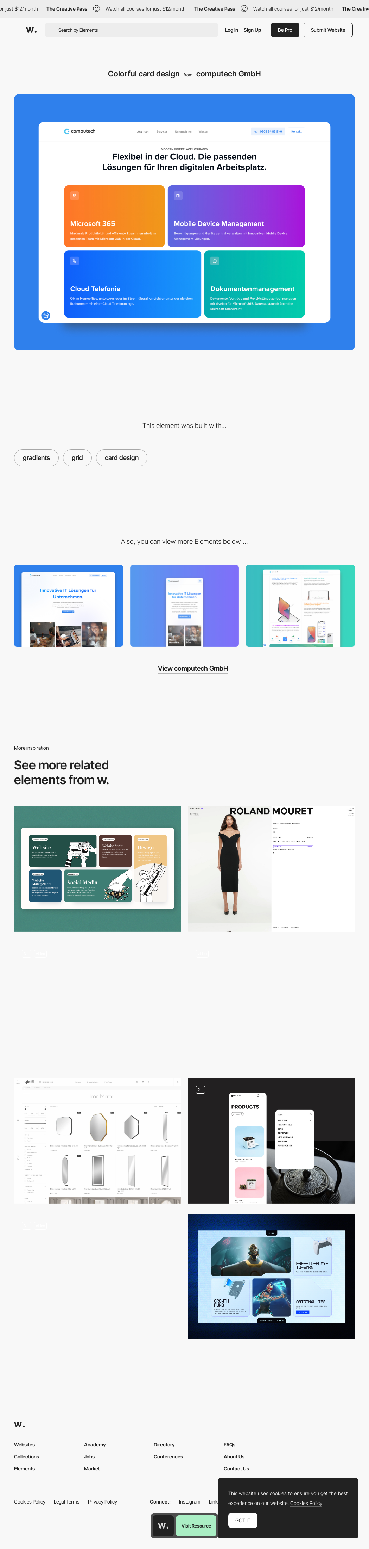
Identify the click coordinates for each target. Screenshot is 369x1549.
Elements (24, 1468)
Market (92, 1468)
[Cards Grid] (271, 1277)
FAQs (229, 1444)
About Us (234, 1456)
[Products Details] (97, 1005)
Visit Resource (196, 1526)
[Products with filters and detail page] (97, 1141)
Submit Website (328, 30)
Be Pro (285, 30)
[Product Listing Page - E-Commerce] (271, 1005)
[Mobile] (184, 606)
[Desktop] (68, 606)
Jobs (89, 1456)
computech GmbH (228, 74)
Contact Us (236, 1468)
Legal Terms (66, 1502)
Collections (26, 1456)
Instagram (190, 1502)
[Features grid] (300, 606)
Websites (24, 1444)
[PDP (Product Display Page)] (271, 869)
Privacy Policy (102, 1502)
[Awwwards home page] (163, 1525)
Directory (164, 1444)
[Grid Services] (97, 869)
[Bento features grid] (97, 1277)
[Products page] (271, 1141)
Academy (95, 1444)
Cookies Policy (29, 1502)
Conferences (168, 1456)
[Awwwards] (31, 30)
